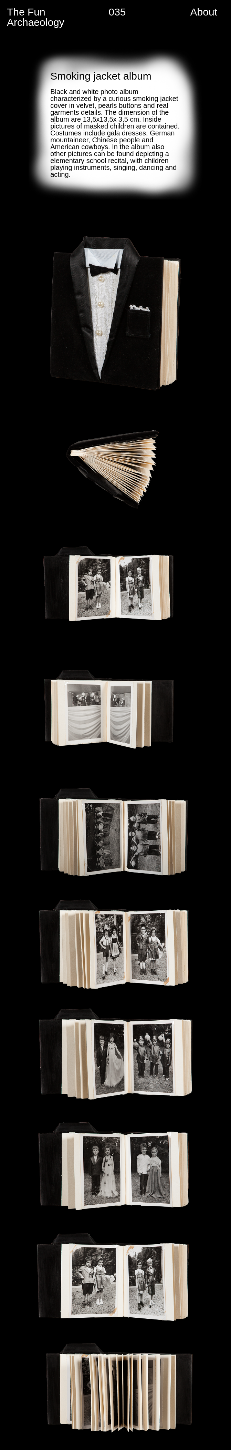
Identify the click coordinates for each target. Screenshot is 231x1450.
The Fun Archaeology (35, 17)
